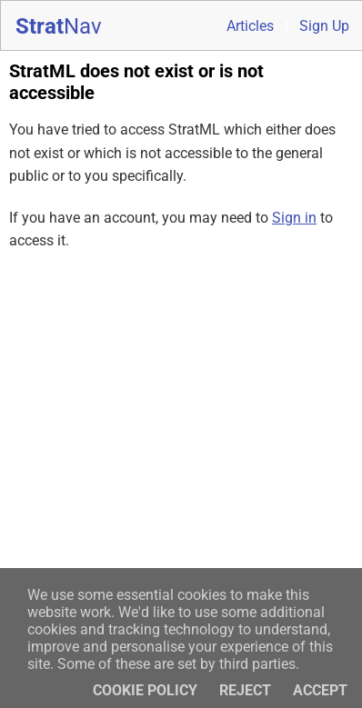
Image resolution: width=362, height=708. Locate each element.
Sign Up (324, 26)
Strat (58, 26)
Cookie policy (145, 690)
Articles (250, 26)
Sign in (294, 217)
